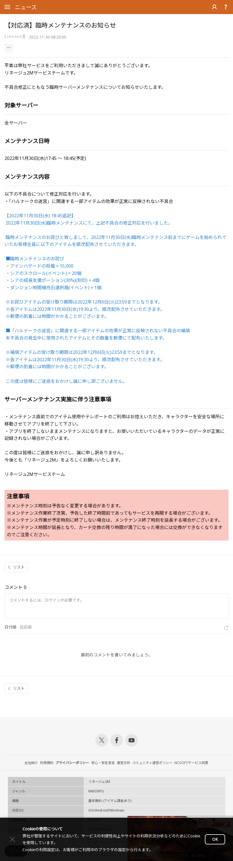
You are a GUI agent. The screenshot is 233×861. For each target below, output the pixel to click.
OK (215, 839)
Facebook (116, 740)
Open (7, 8)
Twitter (101, 740)
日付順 (10, 627)
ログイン (214, 7)
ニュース (26, 7)
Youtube (131, 740)
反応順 (26, 627)
